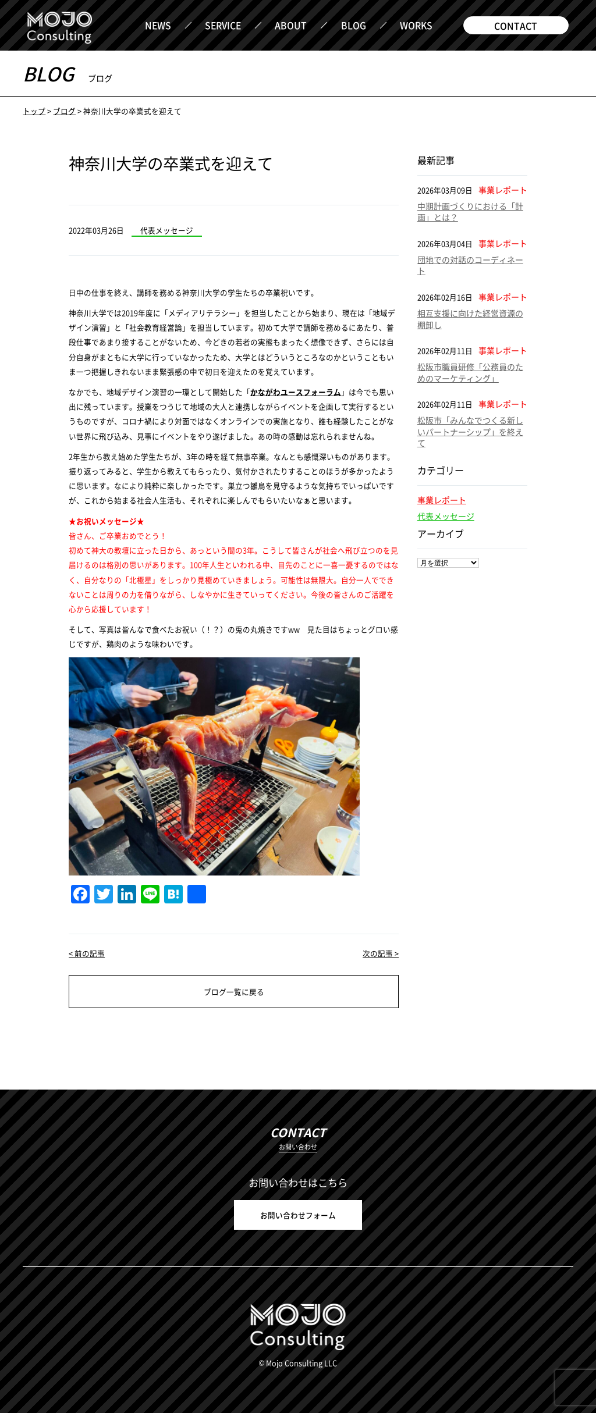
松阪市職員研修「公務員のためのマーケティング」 (470, 372)
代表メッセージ (445, 516)
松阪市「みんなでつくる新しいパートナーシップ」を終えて (470, 431)
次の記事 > (381, 953)
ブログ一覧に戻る (234, 991)
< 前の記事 (87, 953)
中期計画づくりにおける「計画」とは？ (470, 211)
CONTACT (515, 26)
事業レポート (441, 500)
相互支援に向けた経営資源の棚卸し (470, 318)
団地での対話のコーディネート (470, 265)
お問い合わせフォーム (298, 1214)
